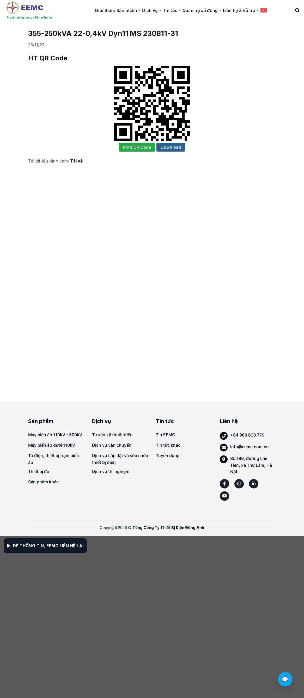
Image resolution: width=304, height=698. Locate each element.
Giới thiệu (105, 10)
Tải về (76, 161)
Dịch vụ (151, 10)
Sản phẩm (129, 10)
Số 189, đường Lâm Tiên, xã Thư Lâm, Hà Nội (251, 465)
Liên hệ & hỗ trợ (241, 10)
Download (171, 147)
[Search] (297, 10)
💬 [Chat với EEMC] (285, 679)
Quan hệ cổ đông (202, 10)
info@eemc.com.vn (249, 446)
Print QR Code (137, 147)
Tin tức (172, 10)
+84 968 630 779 (247, 435)
